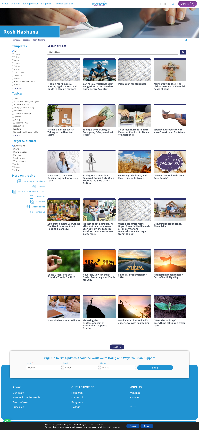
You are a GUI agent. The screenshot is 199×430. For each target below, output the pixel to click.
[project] (13, 65)
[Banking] (13, 131)
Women (16, 169)
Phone (103, 365)
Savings (16, 122)
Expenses (17, 112)
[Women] (13, 169)
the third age (18, 160)
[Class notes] (13, 74)
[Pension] (13, 119)
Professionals (19, 163)
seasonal (27, 41)
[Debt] (13, 100)
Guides (16, 68)
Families (16, 157)
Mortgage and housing (23, 109)
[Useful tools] (13, 77)
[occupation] (13, 128)
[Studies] (13, 86)
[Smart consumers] (13, 106)
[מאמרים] (13, 56)
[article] (13, 172)
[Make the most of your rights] (13, 103)
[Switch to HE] (165, 4)
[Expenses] (13, 112)
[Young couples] (13, 154)
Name (28, 365)
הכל (14, 53)
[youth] (13, 166)
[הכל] (13, 53)
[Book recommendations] (13, 83)
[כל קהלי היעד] (13, 148)
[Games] (13, 80)
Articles (16, 59)
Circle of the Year (20, 125)
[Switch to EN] (160, 4)
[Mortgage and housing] (13, 109)
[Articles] (13, 59)
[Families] (13, 157)
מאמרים (16, 56)
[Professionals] (13, 163)
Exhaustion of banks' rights (25, 134)
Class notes (18, 74)
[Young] (13, 151)
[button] (186, 42)
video (15, 62)
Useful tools (18, 77)
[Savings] (13, 122)
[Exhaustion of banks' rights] (13, 134)
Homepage (16, 41)
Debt (15, 100)
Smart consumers (20, 106)
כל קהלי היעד (18, 148)
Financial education (21, 115)
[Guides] (13, 68)
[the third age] (13, 160)
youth (15, 166)
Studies (16, 86)
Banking (16, 131)
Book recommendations (23, 83)
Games (16, 80)
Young (15, 151)
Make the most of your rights (25, 103)
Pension (16, 119)
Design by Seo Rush (45, 425)
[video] (13, 62)
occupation (18, 128)
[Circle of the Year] (13, 125)
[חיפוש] (183, 53)
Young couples (19, 154)
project (16, 65)
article (15, 172)
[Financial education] (13, 115)
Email (65, 365)
